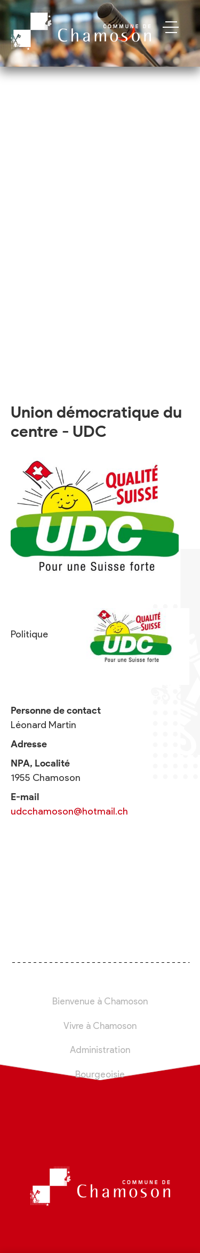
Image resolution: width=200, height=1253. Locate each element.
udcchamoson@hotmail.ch (69, 811)
